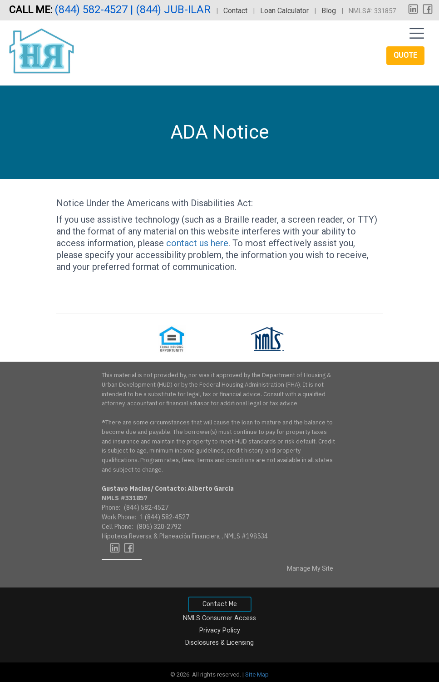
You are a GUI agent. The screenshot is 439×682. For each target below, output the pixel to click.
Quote (405, 55)
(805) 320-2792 (159, 526)
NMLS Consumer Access (219, 618)
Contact (235, 10)
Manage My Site (310, 568)
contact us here (197, 243)
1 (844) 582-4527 (164, 517)
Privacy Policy (219, 630)
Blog (328, 10)
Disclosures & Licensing (219, 643)
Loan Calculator (284, 10)
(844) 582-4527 (92, 9)
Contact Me (219, 604)
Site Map (257, 674)
